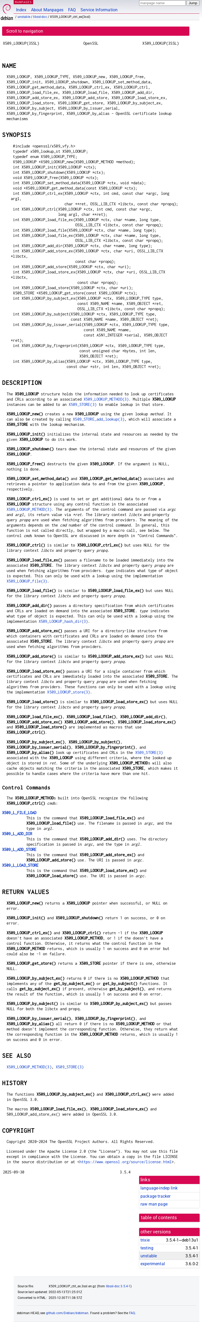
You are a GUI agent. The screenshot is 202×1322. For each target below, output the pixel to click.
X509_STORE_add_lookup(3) (98, 419)
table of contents (159, 1217)
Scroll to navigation (24, 31)
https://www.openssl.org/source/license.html (125, 1162)
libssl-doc (40, 17)
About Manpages (47, 9)
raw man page (154, 1204)
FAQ (72, 9)
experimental (152, 1263)
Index (21, 9)
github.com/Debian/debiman (67, 1313)
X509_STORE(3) (83, 404)
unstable (24, 17)
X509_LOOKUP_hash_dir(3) (63, 621)
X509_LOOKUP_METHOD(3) (106, 399)
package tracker (155, 1196)
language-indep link (159, 1188)
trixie (145, 1240)
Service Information (99, 9)
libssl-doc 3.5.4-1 (118, 1286)
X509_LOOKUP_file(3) (27, 581)
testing (146, 1248)
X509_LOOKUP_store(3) (68, 692)
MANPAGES (23, 2)
